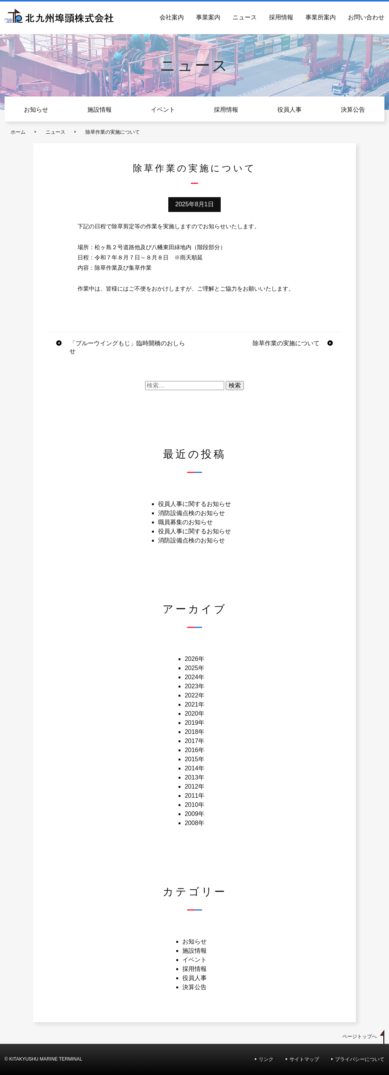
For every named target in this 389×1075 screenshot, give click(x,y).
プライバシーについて (359, 1059)
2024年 (194, 677)
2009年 (194, 814)
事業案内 (208, 17)
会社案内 (172, 17)
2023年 (194, 686)
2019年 (194, 722)
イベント (163, 109)
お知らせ (36, 109)
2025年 (194, 668)
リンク (266, 1059)
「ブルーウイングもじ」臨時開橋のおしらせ (127, 347)
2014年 (194, 768)
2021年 (194, 704)
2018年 (194, 732)
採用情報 (281, 17)
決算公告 (353, 109)
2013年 (194, 777)
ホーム (18, 132)
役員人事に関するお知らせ (194, 504)
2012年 (194, 786)
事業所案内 (320, 17)
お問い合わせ (366, 17)
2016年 (194, 750)
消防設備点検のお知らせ (191, 513)
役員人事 (289, 109)
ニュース (244, 17)
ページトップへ (359, 1036)
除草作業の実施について (286, 343)
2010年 (194, 805)
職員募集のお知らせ (185, 522)
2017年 (194, 741)
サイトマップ (304, 1059)
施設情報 (99, 109)
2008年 (194, 823)
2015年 (194, 759)
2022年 (194, 695)
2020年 (194, 713)
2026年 (194, 659)
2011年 (194, 795)
